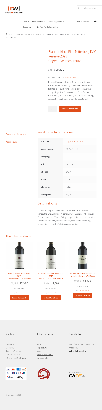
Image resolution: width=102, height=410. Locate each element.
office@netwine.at (19, 358)
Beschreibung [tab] (11, 141)
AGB (39, 344)
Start (10, 34)
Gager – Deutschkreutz (75, 141)
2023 (68, 156)
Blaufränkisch (38, 34)
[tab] (19, 148)
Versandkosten (70, 78)
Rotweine (27, 34)
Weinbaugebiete (56, 21)
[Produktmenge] (52, 109)
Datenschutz (42, 358)
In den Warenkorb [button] (19, 298)
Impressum (42, 347)
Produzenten (39, 21)
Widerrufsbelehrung (45, 354)
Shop (26, 21)
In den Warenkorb (70, 108)
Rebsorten (28, 27)
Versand (40, 351)
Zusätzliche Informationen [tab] (17, 134)
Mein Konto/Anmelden (49, 27)
